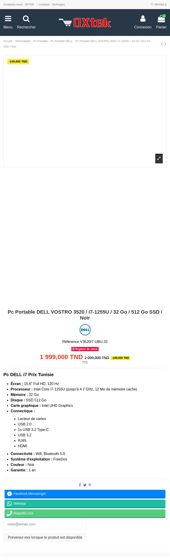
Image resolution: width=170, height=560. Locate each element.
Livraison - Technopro (52, 4)
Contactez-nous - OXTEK (19, 4)
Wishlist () (159, 4)
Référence (70, 342)
